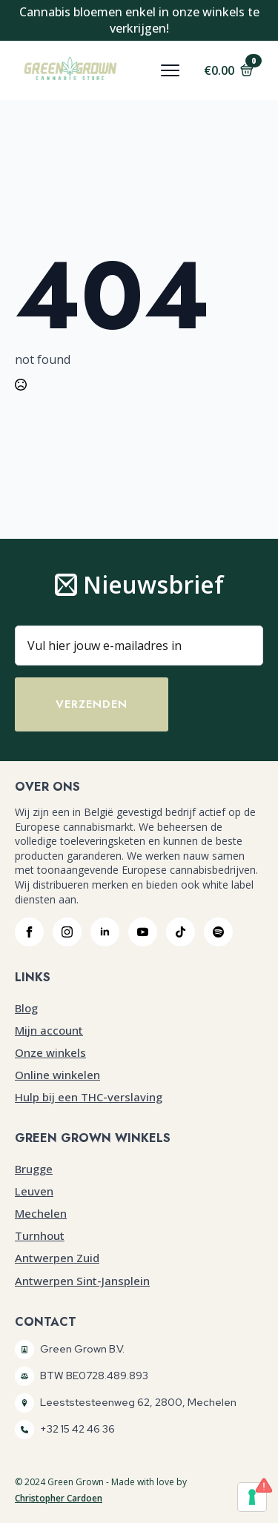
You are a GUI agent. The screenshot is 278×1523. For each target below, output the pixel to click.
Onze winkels (50, 1052)
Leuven (34, 1191)
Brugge (34, 1168)
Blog (26, 1008)
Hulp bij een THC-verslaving (88, 1096)
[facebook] (29, 932)
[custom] (180, 932)
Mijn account (49, 1030)
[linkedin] (104, 932)
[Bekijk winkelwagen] (228, 70)
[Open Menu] (170, 70)
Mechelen (41, 1213)
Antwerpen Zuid (57, 1257)
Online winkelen (57, 1074)
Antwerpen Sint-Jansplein (82, 1280)
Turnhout (39, 1235)
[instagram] (67, 932)
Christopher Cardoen (58, 1498)
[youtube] (142, 932)
